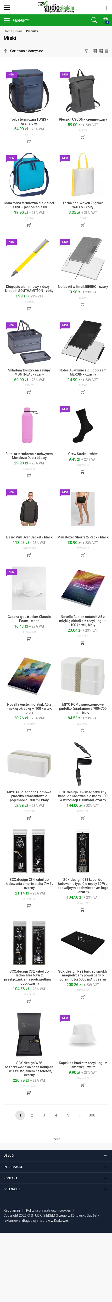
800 (92, 1115)
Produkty (20, 20)
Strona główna (13, 31)
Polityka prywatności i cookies (48, 1210)
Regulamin (12, 1210)
